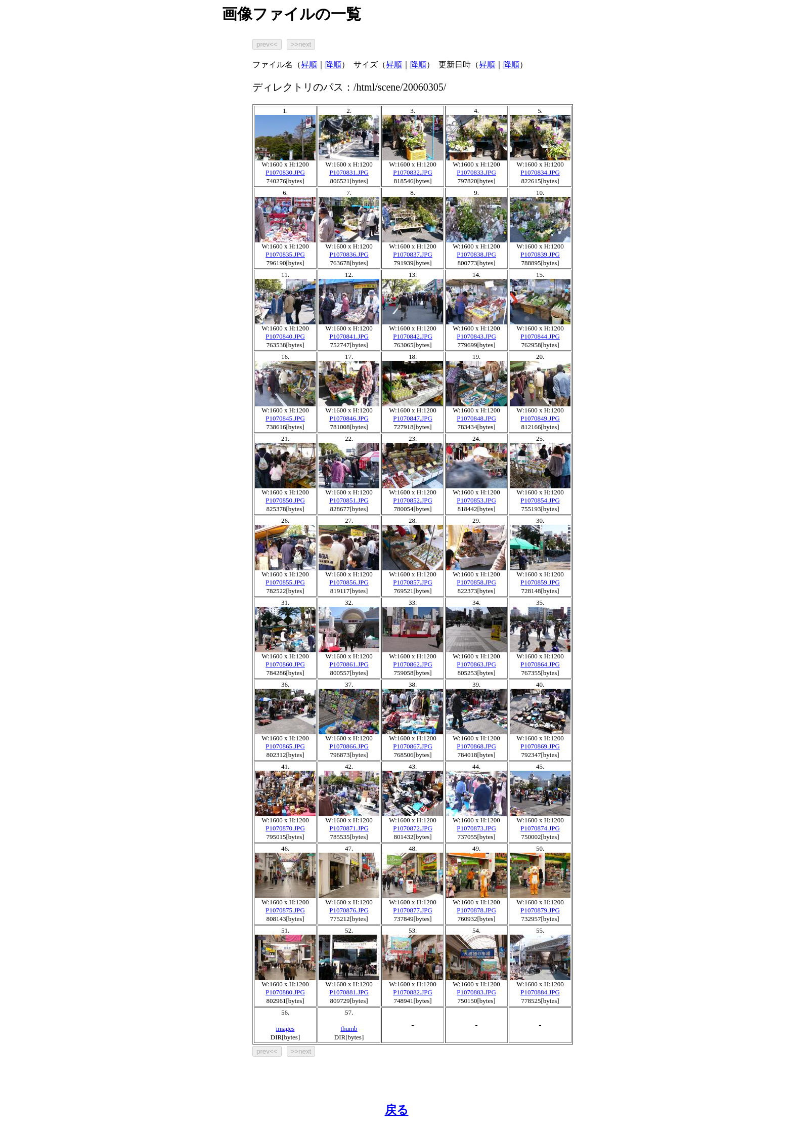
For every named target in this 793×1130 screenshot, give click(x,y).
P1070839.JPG (540, 254)
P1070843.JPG (476, 336)
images (285, 1028)
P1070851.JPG (349, 500)
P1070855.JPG (285, 582)
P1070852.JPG (412, 500)
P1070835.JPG (285, 254)
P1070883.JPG (476, 992)
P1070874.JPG (540, 828)
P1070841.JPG (349, 336)
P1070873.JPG (476, 828)
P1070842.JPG (412, 336)
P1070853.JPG (476, 500)
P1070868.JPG (476, 746)
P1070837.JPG (412, 254)
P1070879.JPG (540, 910)
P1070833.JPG (476, 172)
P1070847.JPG (412, 418)
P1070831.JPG (349, 172)
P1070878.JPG (476, 910)
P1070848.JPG (476, 418)
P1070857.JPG (412, 582)
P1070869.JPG (540, 746)
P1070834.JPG (540, 172)
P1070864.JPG (540, 664)
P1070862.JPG (412, 664)
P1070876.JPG (349, 910)
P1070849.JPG (540, 418)
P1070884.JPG (540, 992)
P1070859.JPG (540, 582)
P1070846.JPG (349, 418)
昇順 (309, 64)
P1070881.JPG (349, 992)
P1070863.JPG (476, 664)
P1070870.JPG (285, 828)
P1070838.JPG (476, 254)
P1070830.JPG (285, 172)
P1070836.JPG (349, 254)
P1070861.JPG (349, 664)
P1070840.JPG (285, 336)
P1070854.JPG (540, 500)
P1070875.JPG (285, 910)
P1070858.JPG (476, 582)
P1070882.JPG (412, 992)
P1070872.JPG (412, 828)
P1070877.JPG (412, 910)
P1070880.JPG (285, 992)
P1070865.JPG (285, 746)
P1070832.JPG (412, 172)
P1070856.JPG (349, 582)
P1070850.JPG (285, 500)
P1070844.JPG (540, 336)
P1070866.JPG (349, 746)
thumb (348, 1028)
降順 (333, 64)
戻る (397, 1109)
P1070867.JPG (412, 746)
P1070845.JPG (285, 418)
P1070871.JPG (349, 828)
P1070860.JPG (285, 664)
